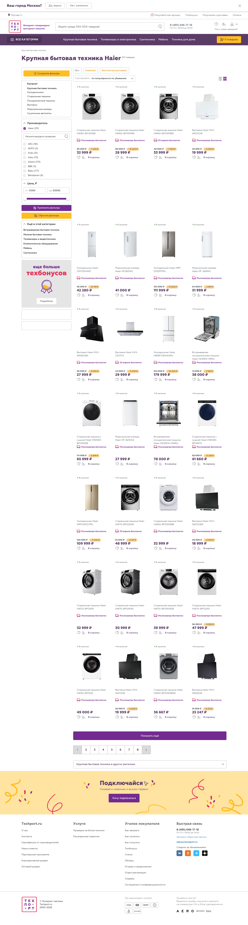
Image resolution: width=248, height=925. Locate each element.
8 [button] (138, 749)
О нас (25, 830)
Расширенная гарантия (86, 836)
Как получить (132, 842)
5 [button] (112, 749)
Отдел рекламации (135, 872)
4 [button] (103, 749)
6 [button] (120, 749)
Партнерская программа (35, 854)
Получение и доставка (215, 15)
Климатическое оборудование (40, 243)
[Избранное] (215, 25)
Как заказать (132, 830)
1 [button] (77, 749)
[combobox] (112, 78)
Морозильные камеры (39, 109)
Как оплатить (132, 836)
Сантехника (30, 252)
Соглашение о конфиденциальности (145, 884)
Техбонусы (191, 15)
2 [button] (86, 749)
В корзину (94, 157)
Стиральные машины (39, 96)
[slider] (25, 198)
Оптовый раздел (31, 866)
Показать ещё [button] (150, 735)
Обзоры (129, 860)
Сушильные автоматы (39, 113)
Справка (129, 878)
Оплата (237, 15)
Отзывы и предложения (138, 866)
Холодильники (35, 92)
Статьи (128, 854)
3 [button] (94, 749)
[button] (55, 6)
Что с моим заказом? (226, 29)
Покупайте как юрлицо (167, 15)
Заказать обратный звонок (191, 837)
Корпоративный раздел (35, 860)
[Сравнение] (223, 24)
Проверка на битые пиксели (89, 830)
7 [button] (129, 749)
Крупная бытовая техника (42, 88)
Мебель (28, 248)
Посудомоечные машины (41, 101)
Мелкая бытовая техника (37, 234)
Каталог (32, 83)
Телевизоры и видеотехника (39, 239)
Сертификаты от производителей (40, 842)
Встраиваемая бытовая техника (41, 230)
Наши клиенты (30, 848)
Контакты (27, 836)
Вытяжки (32, 105)
